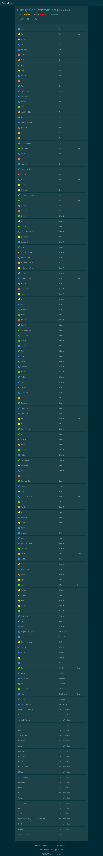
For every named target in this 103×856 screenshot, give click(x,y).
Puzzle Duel (7, 3)
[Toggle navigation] (98, 3)
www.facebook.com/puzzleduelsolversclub (51, 845)
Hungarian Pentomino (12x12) (43, 10)
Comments (54, 14)
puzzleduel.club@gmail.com (51, 850)
